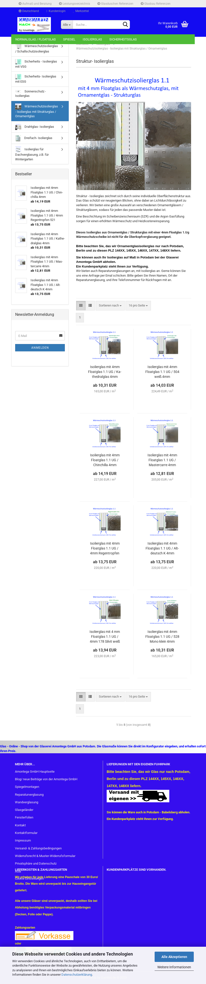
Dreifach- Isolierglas (33, 138)
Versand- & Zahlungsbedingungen (38, 848)
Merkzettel (81, 11)
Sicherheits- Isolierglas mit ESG (35, 78)
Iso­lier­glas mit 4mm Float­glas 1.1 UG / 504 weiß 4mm (162, 372)
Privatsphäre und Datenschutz (36, 863)
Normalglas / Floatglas (35, 39)
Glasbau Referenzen (156, 3)
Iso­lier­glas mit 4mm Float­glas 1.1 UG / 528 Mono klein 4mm (162, 636)
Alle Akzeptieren (174, 957)
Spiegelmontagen (27, 787)
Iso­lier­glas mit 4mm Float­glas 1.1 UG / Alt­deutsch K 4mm (162, 548)
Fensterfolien (24, 817)
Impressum (23, 840)
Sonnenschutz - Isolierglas (30, 93)
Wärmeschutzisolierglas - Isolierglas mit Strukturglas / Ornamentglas (36, 110)
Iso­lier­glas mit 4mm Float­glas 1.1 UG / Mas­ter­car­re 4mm (162, 460)
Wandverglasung (26, 802)
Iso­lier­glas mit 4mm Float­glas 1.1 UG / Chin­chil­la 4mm (105, 460)
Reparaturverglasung (29, 794)
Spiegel (69, 39)
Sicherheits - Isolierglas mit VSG (36, 63)
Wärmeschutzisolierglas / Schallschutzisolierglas (36, 48)
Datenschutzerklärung (76, 974)
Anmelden (40, 347)
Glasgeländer (24, 810)
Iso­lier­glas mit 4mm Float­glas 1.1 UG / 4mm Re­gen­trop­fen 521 (105, 548)
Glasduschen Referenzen (115, 3)
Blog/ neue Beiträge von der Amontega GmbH (46, 779)
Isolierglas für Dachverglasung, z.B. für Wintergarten (32, 153)
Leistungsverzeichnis (74, 3)
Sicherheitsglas (123, 39)
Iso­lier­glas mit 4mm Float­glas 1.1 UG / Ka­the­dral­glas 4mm (104, 372)
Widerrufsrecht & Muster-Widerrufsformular (45, 856)
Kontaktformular (26, 833)
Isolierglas (92, 39)
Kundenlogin (56, 11)
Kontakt (20, 825)
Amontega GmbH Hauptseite (35, 771)
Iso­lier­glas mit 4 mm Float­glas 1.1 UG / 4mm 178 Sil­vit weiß (105, 636)
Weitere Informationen (174, 967)
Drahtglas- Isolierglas (34, 127)
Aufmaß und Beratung (35, 3)
